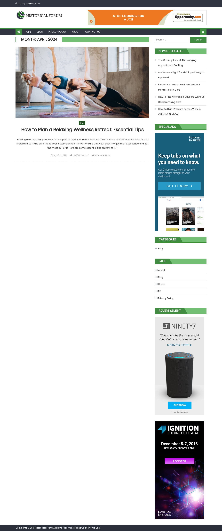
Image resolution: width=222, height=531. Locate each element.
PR (159, 291)
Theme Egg (94, 527)
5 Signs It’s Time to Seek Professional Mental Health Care (179, 87)
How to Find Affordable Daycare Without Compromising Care (181, 99)
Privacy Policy (57, 31)
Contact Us (92, 31)
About (76, 31)
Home (28, 31)
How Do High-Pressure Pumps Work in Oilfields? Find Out (179, 111)
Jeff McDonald (80, 155)
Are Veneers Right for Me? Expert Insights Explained (181, 75)
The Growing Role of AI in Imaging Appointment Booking (177, 62)
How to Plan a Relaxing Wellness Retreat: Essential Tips (82, 130)
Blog (40, 31)
